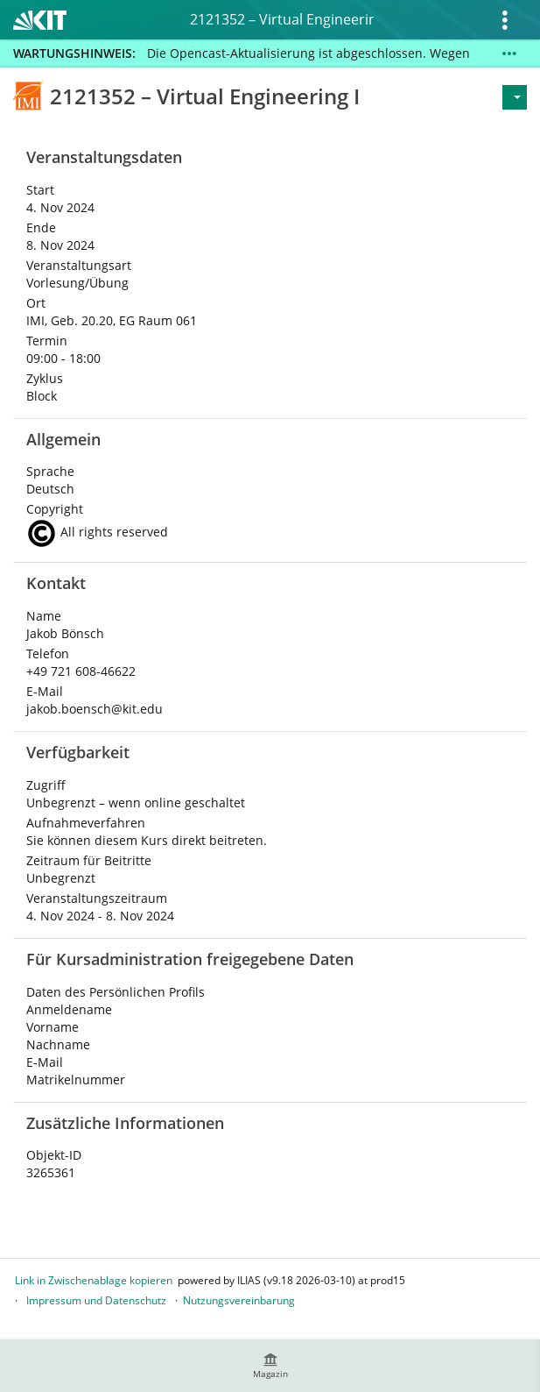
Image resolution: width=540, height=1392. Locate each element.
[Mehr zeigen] (509, 53)
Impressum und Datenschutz (96, 1300)
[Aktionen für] (514, 97)
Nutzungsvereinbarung (239, 1300)
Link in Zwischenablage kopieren (93, 1280)
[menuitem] (270, 1365)
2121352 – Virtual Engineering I (282, 19)
